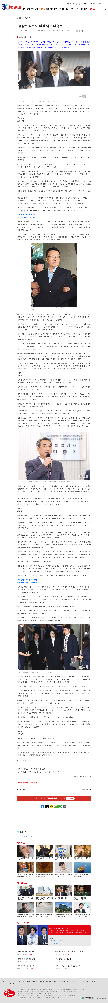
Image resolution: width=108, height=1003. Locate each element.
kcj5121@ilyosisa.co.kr (25, 760)
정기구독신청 (91, 3)
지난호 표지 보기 (9, 983)
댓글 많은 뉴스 (22, 883)
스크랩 (84, 31)
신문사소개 (5, 982)
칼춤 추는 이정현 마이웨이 (56, 943)
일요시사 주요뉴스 (23, 923)
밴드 (64, 806)
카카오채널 (67, 3)
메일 (79, 31)
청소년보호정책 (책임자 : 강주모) (49, 982)
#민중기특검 (26, 783)
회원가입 (99, 3)
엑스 (47, 806)
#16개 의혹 (34, 783)
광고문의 (13, 982)
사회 (19, 18)
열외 (79, 3)
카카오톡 (51, 806)
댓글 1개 (67, 31)
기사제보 (84, 3)
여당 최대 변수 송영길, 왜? (56, 941)
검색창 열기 (104, 9)
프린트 (82, 31)
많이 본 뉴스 (21, 843)
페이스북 (73, 3)
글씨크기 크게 (87, 31)
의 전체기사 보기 (80, 777)
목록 (77, 31)
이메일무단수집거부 (66, 982)
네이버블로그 (76, 3)
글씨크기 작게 (90, 31)
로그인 (104, 3)
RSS (76, 982)
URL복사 (74, 31)
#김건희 (19, 783)
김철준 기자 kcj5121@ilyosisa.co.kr (26, 31)
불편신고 (21, 982)
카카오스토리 (70, 3)
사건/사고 (26, 18)
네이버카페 (60, 806)
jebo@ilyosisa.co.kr (52, 772)
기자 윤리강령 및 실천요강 (87, 982)
